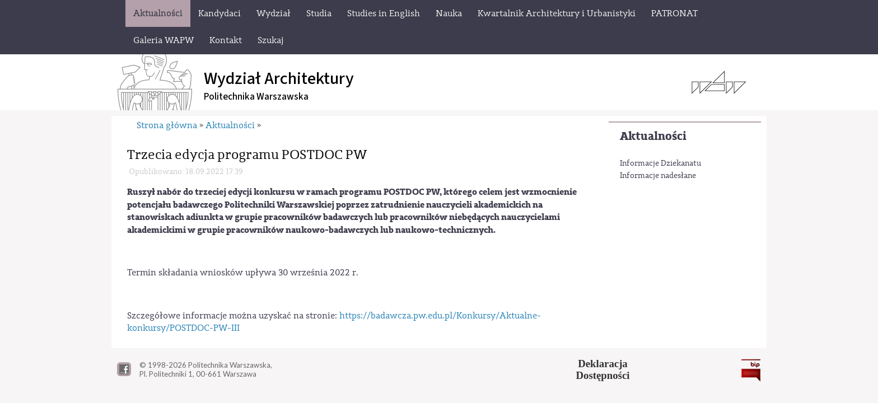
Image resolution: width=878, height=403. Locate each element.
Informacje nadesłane (658, 176)
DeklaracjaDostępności (603, 369)
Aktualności (653, 136)
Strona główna (167, 125)
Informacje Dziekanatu (660, 163)
